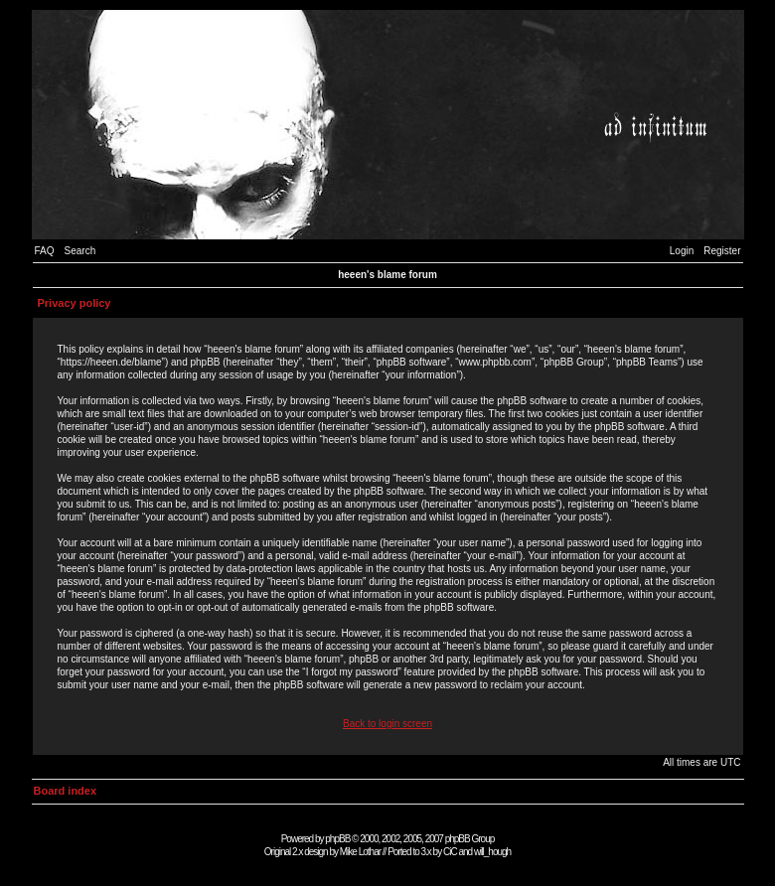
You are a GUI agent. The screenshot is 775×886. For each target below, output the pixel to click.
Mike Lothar (360, 851)
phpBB (337, 838)
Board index (65, 791)
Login (682, 250)
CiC (450, 851)
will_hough (492, 851)
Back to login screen (387, 723)
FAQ (45, 250)
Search (80, 250)
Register (721, 250)
